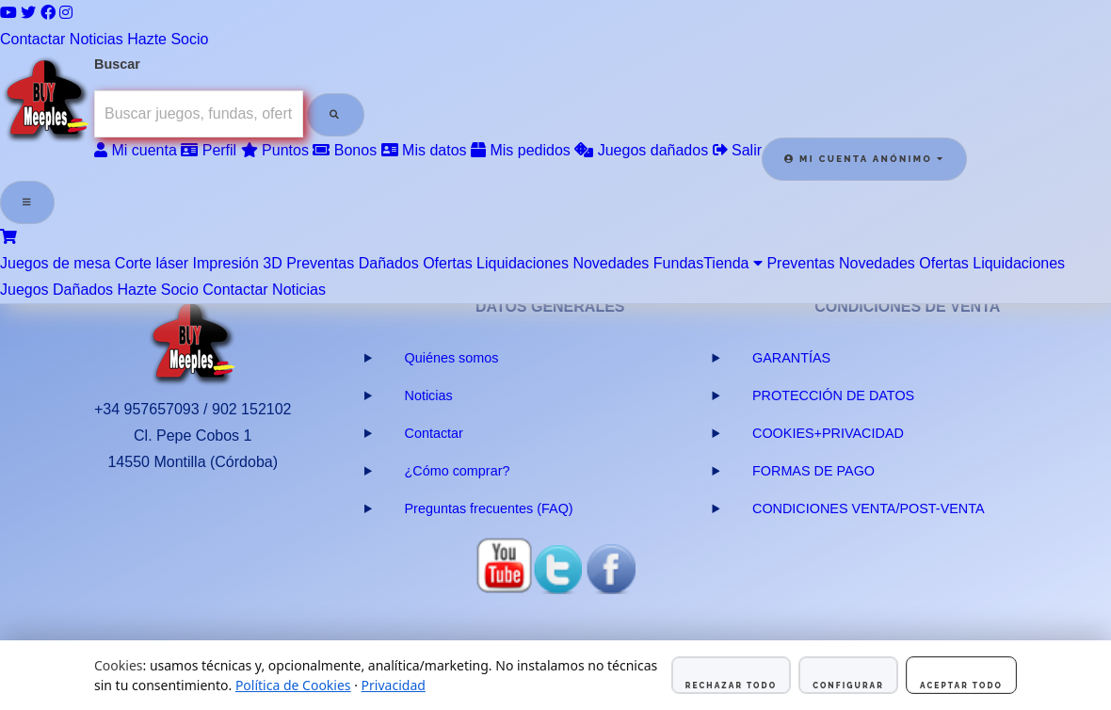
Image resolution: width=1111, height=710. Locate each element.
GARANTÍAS (791, 357)
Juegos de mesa (55, 263)
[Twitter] (28, 12)
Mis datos (424, 150)
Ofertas (447, 263)
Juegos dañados (641, 150)
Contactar (32, 39)
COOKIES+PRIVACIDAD (828, 433)
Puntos (275, 150)
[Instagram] (65, 12)
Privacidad (394, 685)
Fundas (678, 263)
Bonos (345, 150)
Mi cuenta (135, 150)
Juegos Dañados (56, 290)
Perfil (208, 150)
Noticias (96, 39)
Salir (737, 150)
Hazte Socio (167, 39)
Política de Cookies (293, 685)
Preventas (320, 263)
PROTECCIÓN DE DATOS (833, 395)
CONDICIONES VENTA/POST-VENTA (868, 508)
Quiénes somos (452, 357)
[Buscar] (335, 115)
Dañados (389, 263)
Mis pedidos (521, 150)
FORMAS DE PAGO (813, 470)
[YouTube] (8, 12)
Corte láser (151, 263)
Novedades (610, 263)
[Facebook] (48, 12)
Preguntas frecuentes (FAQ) (489, 508)
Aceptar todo (961, 685)
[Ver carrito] (8, 237)
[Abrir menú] (27, 202)
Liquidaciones (522, 263)
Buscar (117, 64)
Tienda (733, 263)
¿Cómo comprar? (457, 470)
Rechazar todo (731, 685)
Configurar (848, 685)
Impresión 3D (237, 263)
